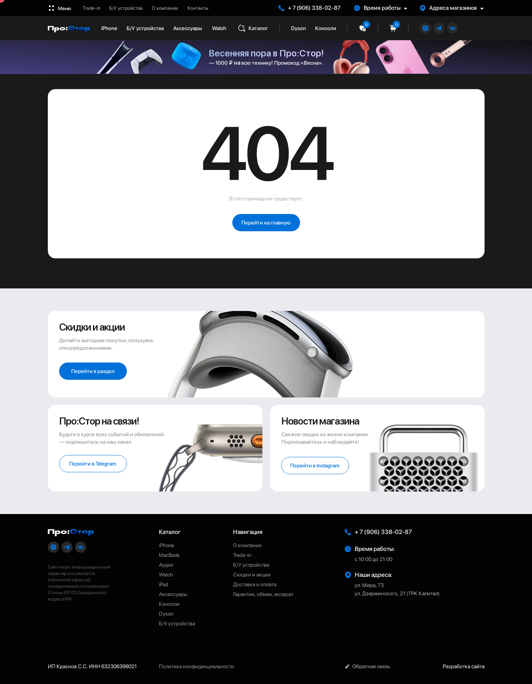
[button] (384, 8)
